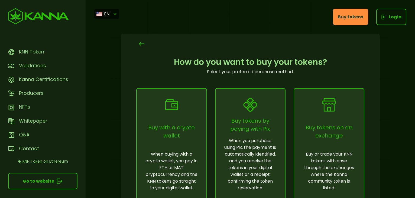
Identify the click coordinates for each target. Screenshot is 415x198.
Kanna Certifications (38, 79)
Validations (27, 65)
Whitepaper (27, 121)
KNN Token (26, 51)
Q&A (19, 134)
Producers (26, 93)
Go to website (43, 181)
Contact (23, 148)
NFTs (19, 106)
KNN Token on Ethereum (43, 161)
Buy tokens (350, 17)
